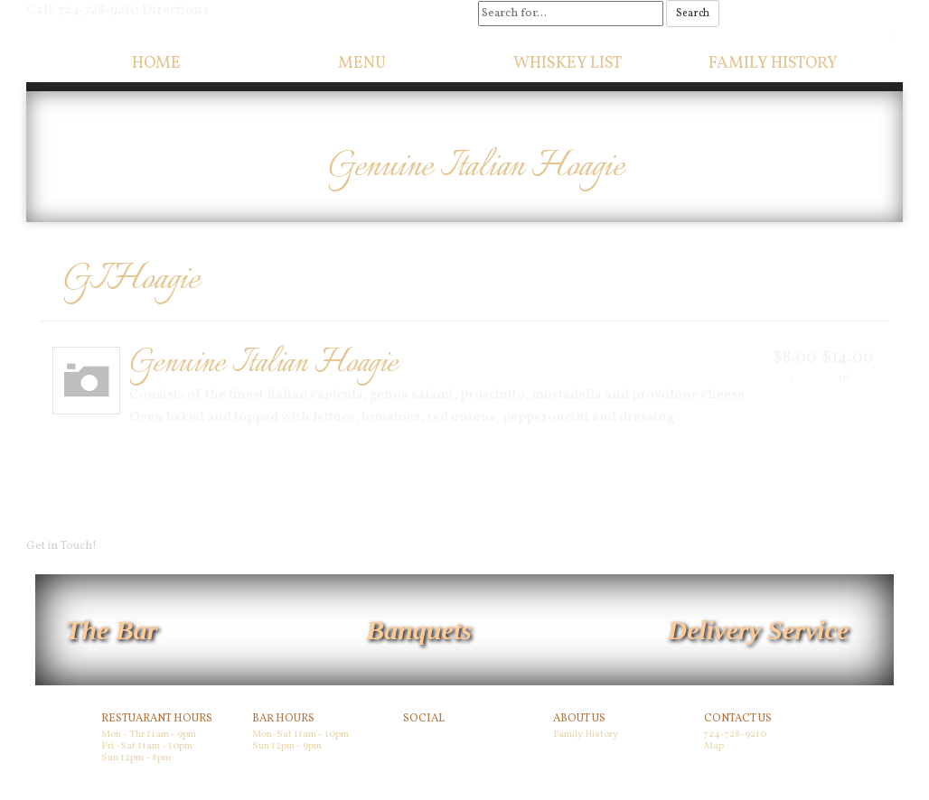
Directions (175, 10)
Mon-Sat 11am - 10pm (300, 734)
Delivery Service (758, 630)
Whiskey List (567, 63)
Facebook (428, 738)
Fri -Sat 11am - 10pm (146, 746)
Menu (362, 63)
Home (156, 63)
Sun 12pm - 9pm (287, 746)
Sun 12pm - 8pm (136, 758)
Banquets (419, 630)
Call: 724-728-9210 (82, 10)
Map (714, 746)
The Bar (111, 630)
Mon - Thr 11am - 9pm (148, 734)
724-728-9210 (735, 734)
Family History (773, 63)
